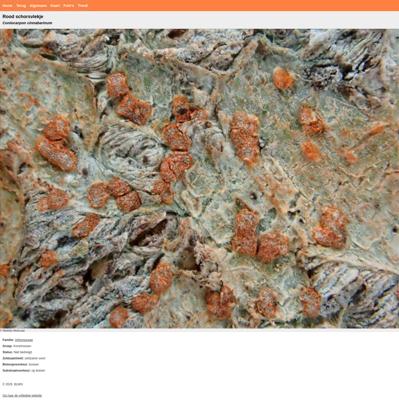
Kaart (55, 6)
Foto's (68, 6)
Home (7, 6)
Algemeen (38, 6)
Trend (83, 6)
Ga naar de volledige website (22, 395)
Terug (21, 6)
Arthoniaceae (24, 340)
